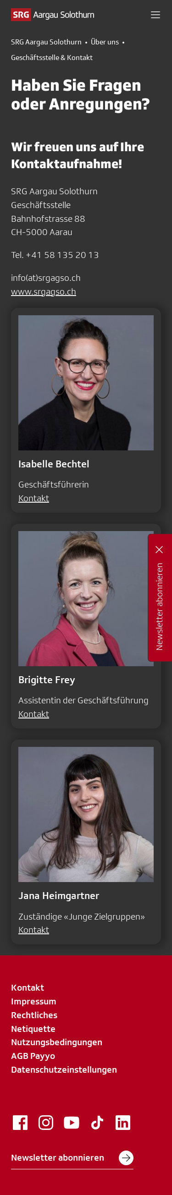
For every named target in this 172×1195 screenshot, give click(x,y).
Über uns (105, 42)
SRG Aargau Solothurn (46, 42)
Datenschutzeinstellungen (64, 1069)
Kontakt (33, 498)
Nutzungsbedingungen (56, 1042)
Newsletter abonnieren (72, 1158)
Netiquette (33, 1029)
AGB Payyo (33, 1056)
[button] (155, 14)
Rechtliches (34, 1015)
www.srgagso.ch (43, 291)
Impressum (33, 1001)
